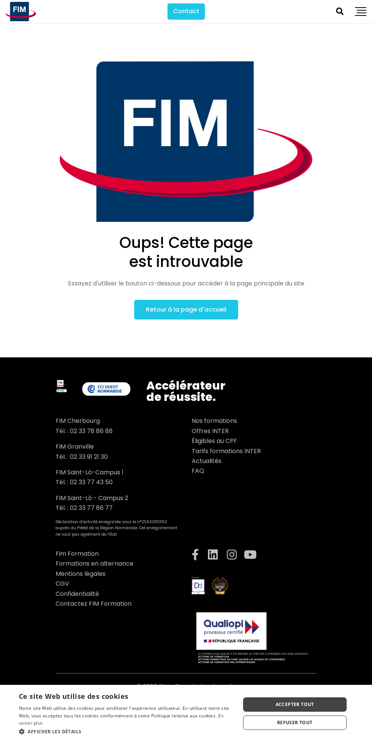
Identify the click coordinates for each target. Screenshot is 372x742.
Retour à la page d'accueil (186, 309)
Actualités (207, 461)
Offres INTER (210, 431)
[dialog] (186, 713)
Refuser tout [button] (295, 722)
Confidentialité (77, 593)
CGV (62, 583)
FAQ (198, 470)
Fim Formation (77, 553)
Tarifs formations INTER (226, 451)
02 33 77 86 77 (91, 508)
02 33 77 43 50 (91, 482)
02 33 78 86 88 (91, 431)
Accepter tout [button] (295, 704)
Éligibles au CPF (214, 440)
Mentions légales (80, 573)
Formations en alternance (94, 563)
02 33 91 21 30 (89, 456)
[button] (126, 731)
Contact (186, 11)
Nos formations (214, 420)
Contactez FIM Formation (94, 603)
